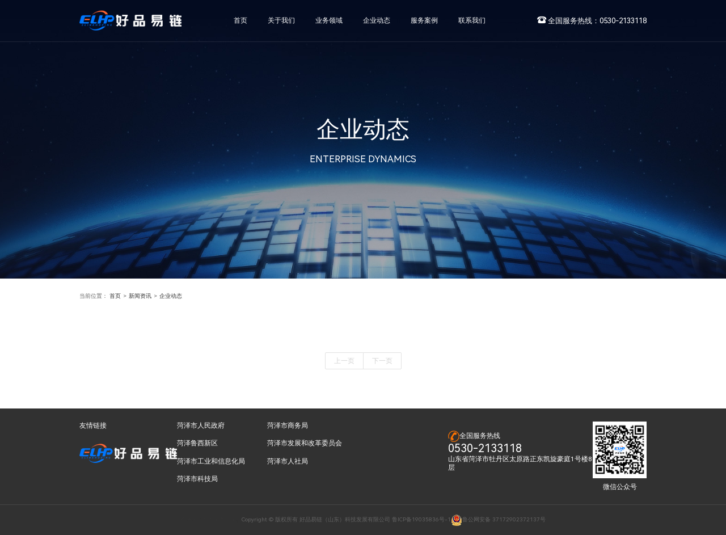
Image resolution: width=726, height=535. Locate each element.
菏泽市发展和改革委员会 (304, 443)
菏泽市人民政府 (201, 425)
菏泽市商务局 (287, 425)
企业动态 (170, 296)
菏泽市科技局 (197, 479)
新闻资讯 (140, 296)
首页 (115, 296)
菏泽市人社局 (287, 461)
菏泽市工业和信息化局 (211, 461)
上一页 (344, 361)
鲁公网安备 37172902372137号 (498, 519)
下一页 (382, 361)
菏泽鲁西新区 (197, 443)
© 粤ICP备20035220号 (210, 519)
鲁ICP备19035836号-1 (421, 519)
